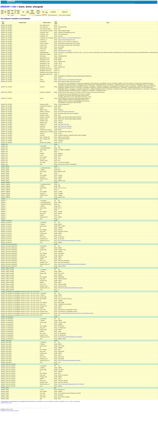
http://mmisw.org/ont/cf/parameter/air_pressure (69, 240)
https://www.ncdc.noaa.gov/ (64, 50)
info (14, 6)
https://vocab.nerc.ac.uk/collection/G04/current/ (69, 37)
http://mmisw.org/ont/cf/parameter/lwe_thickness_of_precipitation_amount (76, 313)
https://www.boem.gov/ (63, 124)
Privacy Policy (10, 410)
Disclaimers (3, 410)
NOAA (145, 3)
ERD (155, 3)
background (38, 15)
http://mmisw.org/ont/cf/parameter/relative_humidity (70, 287)
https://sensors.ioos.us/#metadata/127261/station (70, 79)
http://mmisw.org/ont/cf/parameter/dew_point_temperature (72, 264)
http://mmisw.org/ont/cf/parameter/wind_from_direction (71, 384)
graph (12, 15)
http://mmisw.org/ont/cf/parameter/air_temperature (70, 336)
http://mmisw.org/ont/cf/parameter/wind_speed (69, 360)
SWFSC (152, 3)
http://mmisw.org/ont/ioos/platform (66, 111)
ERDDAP (5, 6)
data (9, 15)
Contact (17, 410)
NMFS (148, 3)
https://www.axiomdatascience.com (66, 39)
